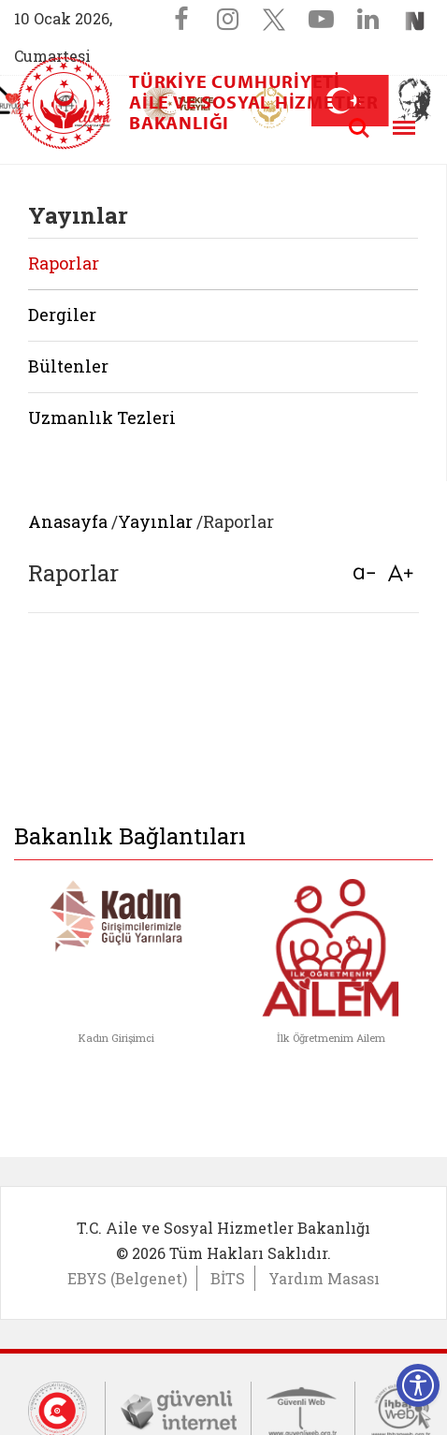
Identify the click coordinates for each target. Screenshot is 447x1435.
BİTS (227, 1278)
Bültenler (68, 366)
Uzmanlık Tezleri (102, 417)
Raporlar (63, 263)
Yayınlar (155, 521)
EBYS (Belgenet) (127, 1278)
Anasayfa (68, 521)
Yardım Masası (324, 1278)
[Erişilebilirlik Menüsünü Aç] (418, 1385)
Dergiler (62, 314)
